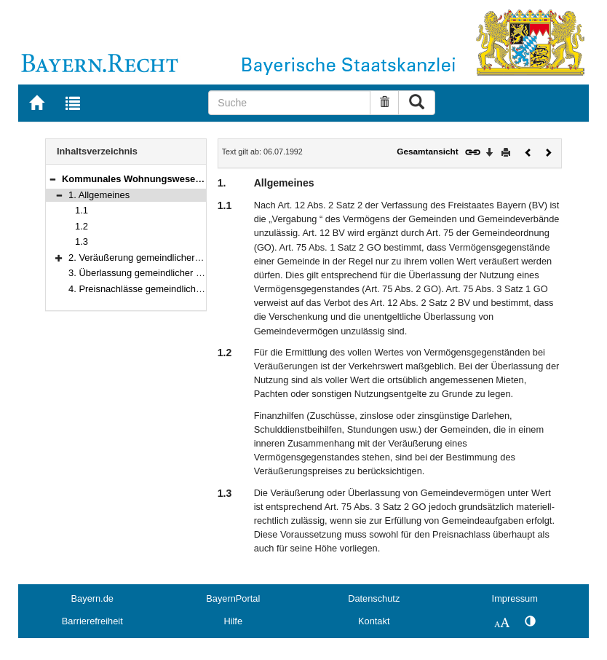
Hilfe (232, 621)
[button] (52, 178)
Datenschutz (374, 598)
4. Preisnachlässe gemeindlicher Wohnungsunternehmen (187, 288)
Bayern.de (92, 598)
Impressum (515, 598)
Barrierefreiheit (92, 621)
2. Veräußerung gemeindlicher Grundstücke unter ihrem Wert (195, 257)
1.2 (81, 226)
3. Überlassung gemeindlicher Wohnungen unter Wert (180, 272)
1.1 (81, 210)
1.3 (81, 241)
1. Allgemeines (99, 194)
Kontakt (373, 621)
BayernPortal (233, 598)
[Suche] (289, 102)
